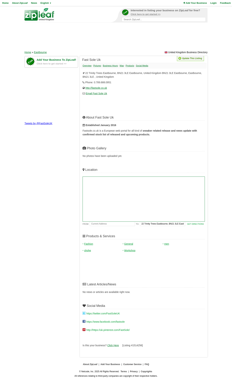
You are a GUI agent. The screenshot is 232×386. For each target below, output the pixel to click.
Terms (123, 371)
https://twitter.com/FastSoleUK (103, 313)
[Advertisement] (116, 38)
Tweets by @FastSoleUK (38, 123)
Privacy (134, 371)
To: (137, 224)
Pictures (97, 65)
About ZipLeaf (20, 3)
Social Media (142, 65)
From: (86, 224)
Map (122, 65)
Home (5, 3)
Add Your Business (195, 3)
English (45, 3)
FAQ (147, 364)
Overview (87, 65)
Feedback (225, 3)
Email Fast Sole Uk (96, 93)
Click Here (113, 345)
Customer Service (132, 364)
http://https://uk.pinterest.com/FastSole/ (108, 330)
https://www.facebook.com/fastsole (105, 321)
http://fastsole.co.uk (96, 87)
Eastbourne (40, 52)
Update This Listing (190, 58)
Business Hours (110, 65)
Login (213, 3)
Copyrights (146, 371)
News (34, 3)
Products (130, 65)
